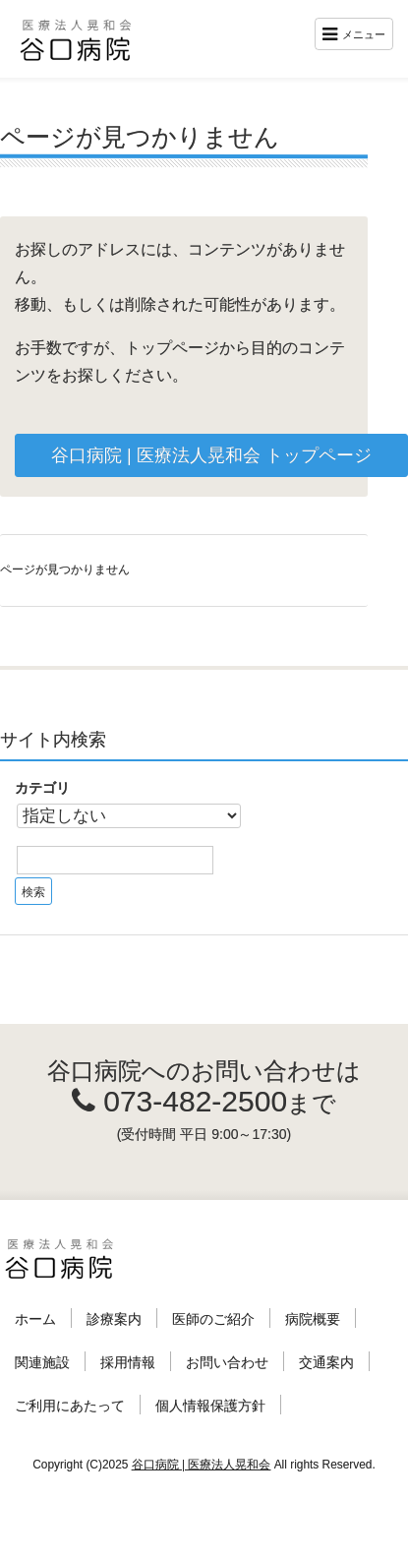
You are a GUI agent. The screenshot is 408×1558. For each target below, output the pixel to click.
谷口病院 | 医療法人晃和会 (201, 1464)
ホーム (35, 1319)
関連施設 (42, 1362)
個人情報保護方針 (210, 1405)
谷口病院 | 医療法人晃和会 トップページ (211, 455)
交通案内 (326, 1362)
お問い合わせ (227, 1362)
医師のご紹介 (213, 1319)
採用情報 (127, 1362)
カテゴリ (42, 788)
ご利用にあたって (70, 1405)
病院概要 (312, 1319)
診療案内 (114, 1319)
